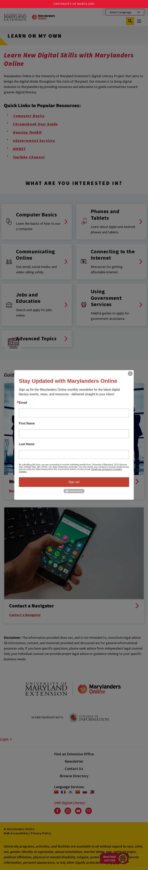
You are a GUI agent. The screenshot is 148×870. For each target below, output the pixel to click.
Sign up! (74, 482)
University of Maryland (74, 3)
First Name (27, 423)
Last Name (26, 444)
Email (23, 402)
